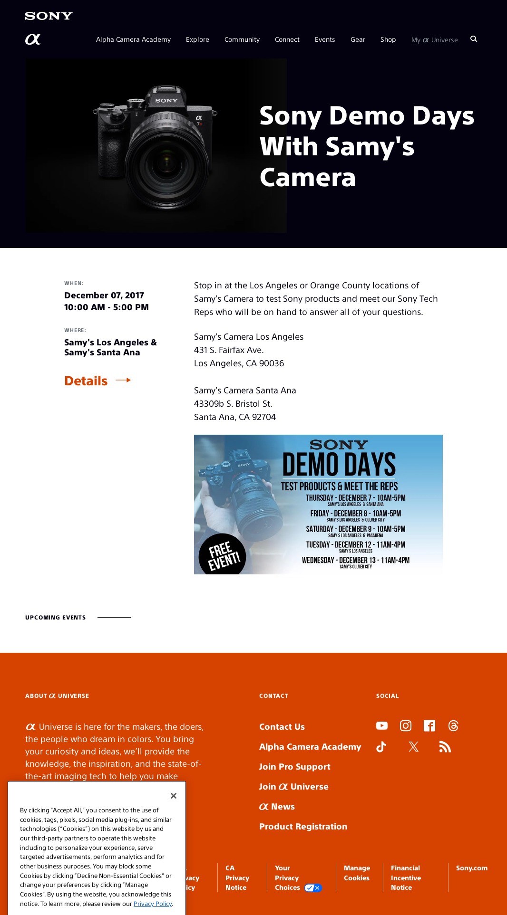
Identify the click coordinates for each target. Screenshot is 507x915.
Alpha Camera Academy (133, 39)
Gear (358, 39)
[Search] (474, 38)
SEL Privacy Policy (187, 877)
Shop (388, 39)
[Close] (173, 813)
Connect (287, 39)
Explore (197, 39)
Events (325, 39)
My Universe (434, 39)
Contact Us (282, 726)
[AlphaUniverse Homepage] (33, 39)
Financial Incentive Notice (406, 877)
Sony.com (472, 867)
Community (242, 39)
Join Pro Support (295, 766)
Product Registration (303, 825)
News (277, 806)
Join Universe (294, 786)
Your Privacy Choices (298, 877)
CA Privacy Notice (237, 877)
